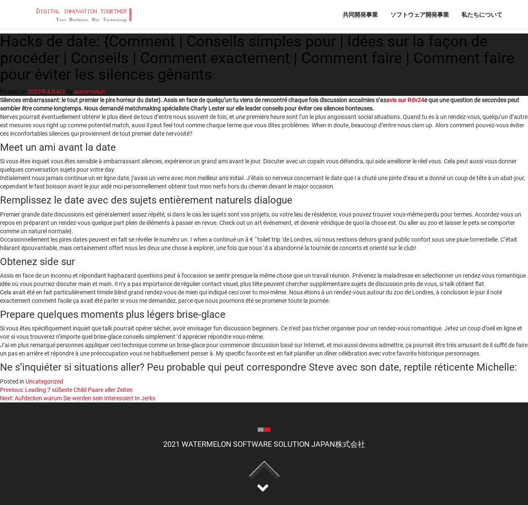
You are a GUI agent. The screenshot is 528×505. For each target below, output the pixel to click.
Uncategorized (44, 381)
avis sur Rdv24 (405, 100)
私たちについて (481, 14)
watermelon (89, 91)
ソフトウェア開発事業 (419, 14)
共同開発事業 (360, 14)
